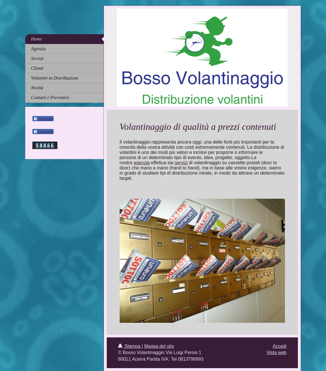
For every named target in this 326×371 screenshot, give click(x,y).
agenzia (142, 162)
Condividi (43, 119)
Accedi (279, 346)
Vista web (276, 352)
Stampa (130, 346)
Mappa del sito (159, 346)
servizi (180, 162)
